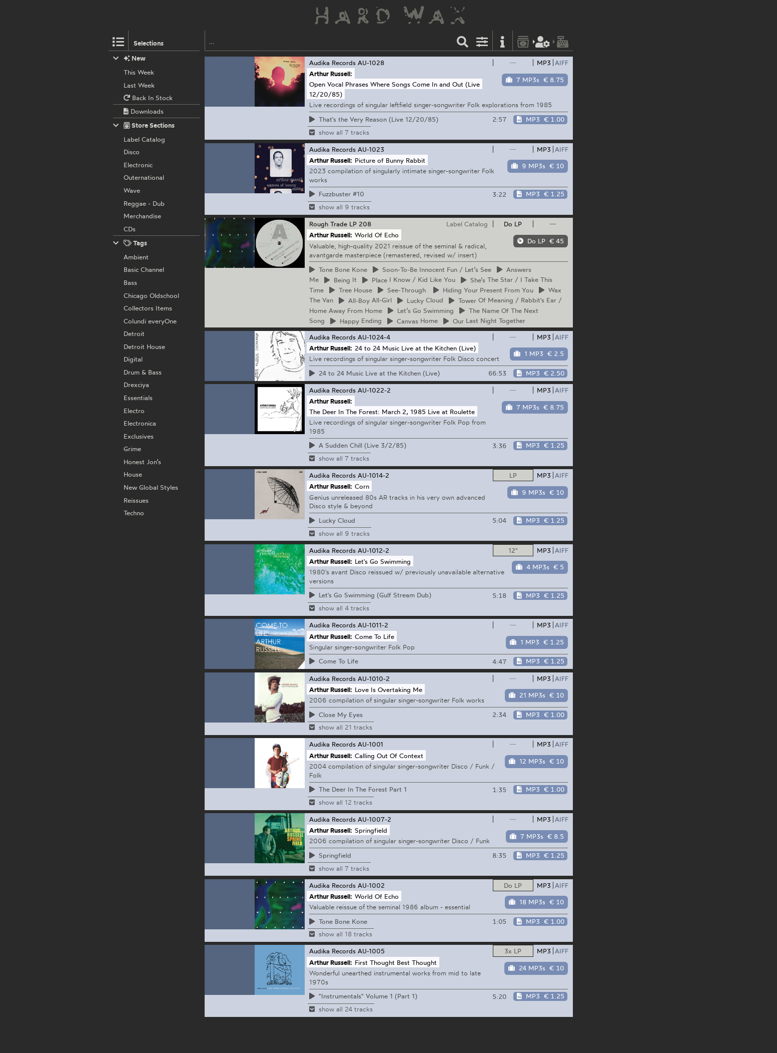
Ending (356, 321)
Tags (130, 243)
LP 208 (360, 224)
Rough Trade (328, 224)
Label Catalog (467, 224)
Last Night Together (484, 321)
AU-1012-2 (373, 550)
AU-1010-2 (374, 678)
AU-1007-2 (374, 819)
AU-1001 (370, 744)
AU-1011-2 (373, 625)
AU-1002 (371, 885)
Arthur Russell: (330, 74)
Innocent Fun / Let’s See (432, 269)
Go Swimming (421, 310)
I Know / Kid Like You (408, 280)
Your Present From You (483, 290)
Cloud (420, 300)
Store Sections (144, 125)
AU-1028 (371, 63)
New (129, 58)
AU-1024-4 (374, 337)
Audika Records (332, 63)
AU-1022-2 (374, 390)
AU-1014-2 (373, 475)
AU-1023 (371, 149)
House (350, 290)
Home (412, 321)
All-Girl (365, 300)
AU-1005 (371, 951)
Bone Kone (338, 269)
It (340, 280)
